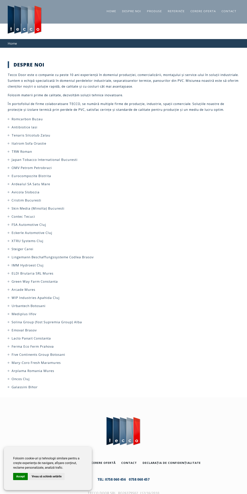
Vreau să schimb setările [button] (47, 476)
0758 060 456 (115, 479)
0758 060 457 (139, 479)
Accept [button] (20, 476)
